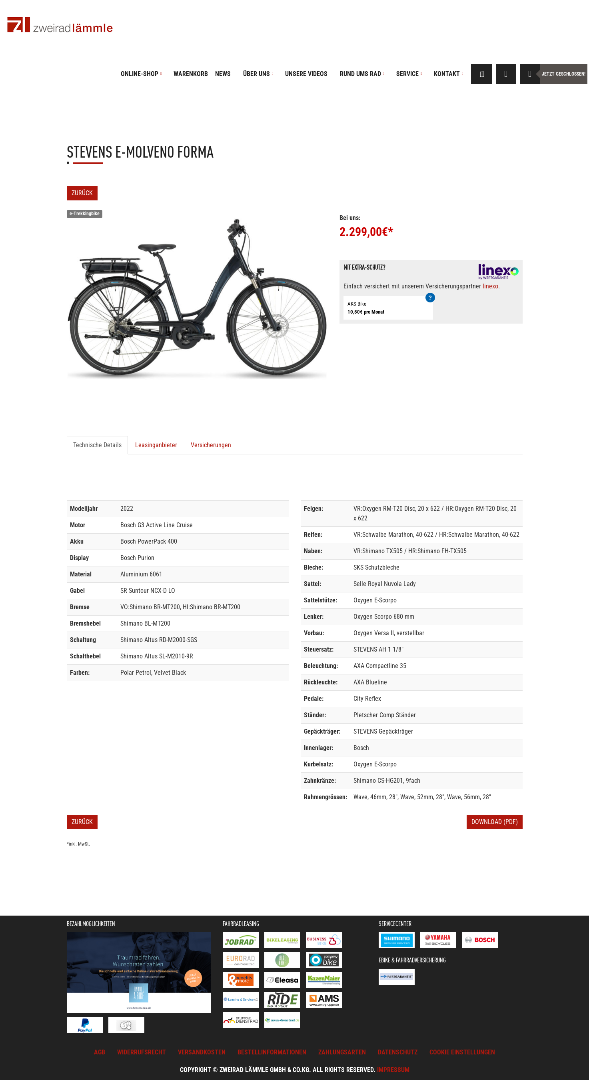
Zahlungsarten (342, 1052)
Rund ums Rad (362, 74)
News (223, 74)
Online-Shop (141, 74)
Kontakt (448, 74)
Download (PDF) (494, 822)
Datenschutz (397, 1052)
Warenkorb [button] (191, 74)
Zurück (82, 193)
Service (409, 74)
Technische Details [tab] (97, 445)
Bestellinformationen (272, 1052)
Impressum (393, 1070)
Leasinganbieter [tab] (156, 445)
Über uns (258, 74)
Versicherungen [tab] (211, 445)
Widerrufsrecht (141, 1052)
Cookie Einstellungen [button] (462, 1052)
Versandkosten (202, 1052)
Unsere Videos (306, 74)
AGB (99, 1052)
